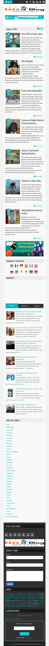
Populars (12, 305)
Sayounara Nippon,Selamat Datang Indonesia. (32, 121)
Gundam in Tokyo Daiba (31, 180)
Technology (11, 503)
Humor (10, 465)
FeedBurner (29, 637)
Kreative (10, 478)
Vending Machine (13, 516)
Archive (37, 306)
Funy (9, 457)
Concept (10, 430)
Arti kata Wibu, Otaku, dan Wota (26, 405)
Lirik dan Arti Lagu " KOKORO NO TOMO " (29, 327)
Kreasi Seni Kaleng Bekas (31, 90)
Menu (9, 2)
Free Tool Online (13, 451)
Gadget (10, 460)
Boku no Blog (8, 644)
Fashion (10, 446)
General (10, 462)
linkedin (37, 2)
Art (8, 424)
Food (9, 449)
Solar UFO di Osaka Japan (32, 33)
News (9, 487)
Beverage (11, 427)
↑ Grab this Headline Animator (24, 615)
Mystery (10, 481)
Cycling (10, 438)
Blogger (42, 644)
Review (10, 489)
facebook (30, 2)
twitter (26, 2)
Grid (38, 29)
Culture (10, 435)
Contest (10, 433)
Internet (10, 473)
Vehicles (10, 514)
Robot (9, 492)
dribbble (40, 2)
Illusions (10, 468)
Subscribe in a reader (12, 618)
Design (10, 441)
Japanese (11, 476)
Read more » (39, 56)
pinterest (43, 2)
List (41, 29)
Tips (9, 505)
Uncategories (12, 508)
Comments (24, 306)
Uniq (9, 511)
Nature (10, 484)
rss (33, 2)
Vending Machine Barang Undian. (31, 212)
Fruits (9, 454)
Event (9, 443)
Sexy (9, 497)
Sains (9, 495)
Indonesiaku (11, 470)
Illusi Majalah (27, 61)
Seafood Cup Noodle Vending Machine (29, 152)
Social (9, 500)
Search (41, 17)
